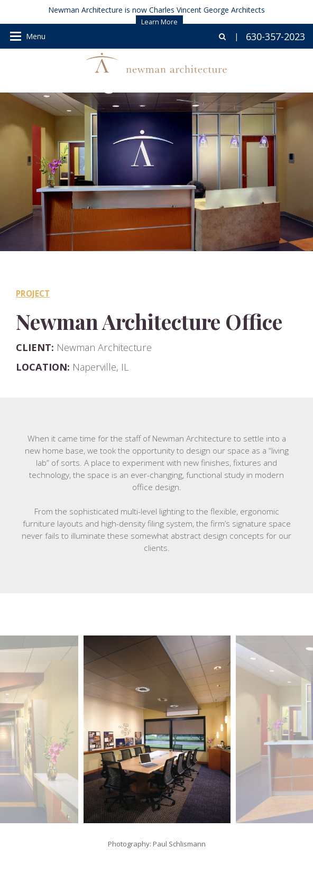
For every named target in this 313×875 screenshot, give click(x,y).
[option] (157, 729)
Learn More (159, 21)
